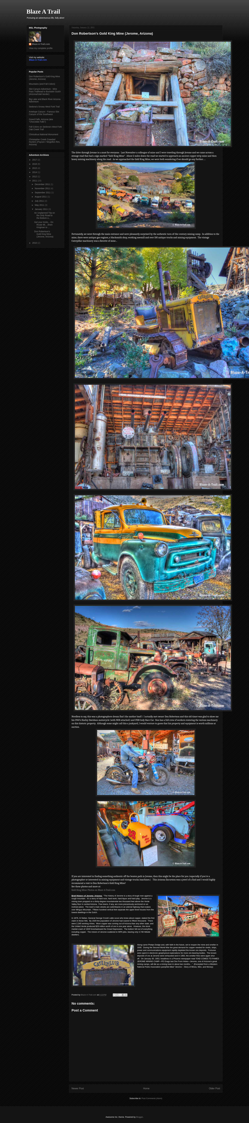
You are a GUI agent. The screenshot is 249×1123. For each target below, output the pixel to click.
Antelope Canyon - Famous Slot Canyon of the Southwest (44, 112)
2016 (35, 164)
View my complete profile (41, 48)
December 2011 (43, 184)
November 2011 (43, 188)
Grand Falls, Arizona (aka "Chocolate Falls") (41, 120)
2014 (35, 172)
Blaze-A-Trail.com (41, 44)
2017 (35, 160)
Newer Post (78, 1088)
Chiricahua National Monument (43, 134)
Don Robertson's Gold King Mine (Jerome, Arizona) (44, 77)
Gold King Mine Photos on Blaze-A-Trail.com (93, 890)
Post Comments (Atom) (152, 1098)
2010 (35, 243)
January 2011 (41, 209)
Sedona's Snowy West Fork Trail (44, 106)
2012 (35, 176)
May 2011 (40, 205)
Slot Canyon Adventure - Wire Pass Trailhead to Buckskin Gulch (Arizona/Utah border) (45, 91)
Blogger (139, 1117)
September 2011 (43, 192)
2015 (35, 168)
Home (146, 1088)
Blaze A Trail (43, 11)
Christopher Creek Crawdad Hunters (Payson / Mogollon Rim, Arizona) (44, 142)
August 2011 (41, 196)
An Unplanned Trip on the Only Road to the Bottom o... (44, 215)
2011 (35, 180)
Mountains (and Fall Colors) (42, 84)
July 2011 (39, 201)
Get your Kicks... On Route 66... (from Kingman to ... (43, 225)
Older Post (214, 1088)
